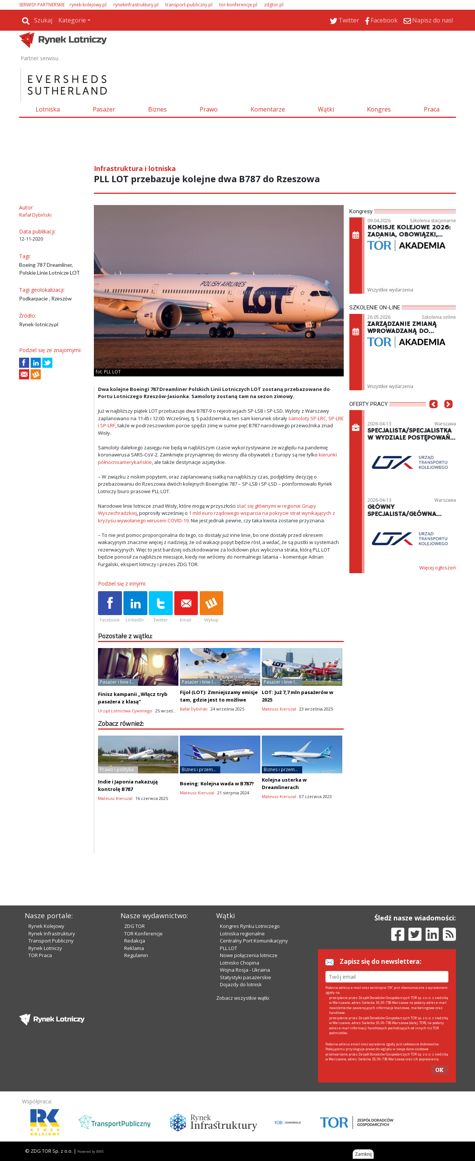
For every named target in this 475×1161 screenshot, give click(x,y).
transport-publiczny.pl (188, 4)
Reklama (134, 948)
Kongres (379, 109)
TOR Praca (40, 955)
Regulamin (136, 955)
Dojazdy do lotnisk (241, 984)
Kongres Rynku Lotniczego (250, 926)
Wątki (326, 109)
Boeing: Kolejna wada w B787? (217, 783)
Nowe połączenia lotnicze (249, 955)
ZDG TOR (134, 926)
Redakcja (134, 940)
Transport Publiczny (51, 940)
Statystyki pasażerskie (245, 977)
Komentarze (268, 109)
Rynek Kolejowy (46, 926)
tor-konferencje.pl (238, 4)
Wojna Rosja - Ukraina (245, 969)
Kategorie (72, 20)
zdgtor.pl (274, 4)
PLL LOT (228, 948)
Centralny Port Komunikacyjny (254, 940)
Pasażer (104, 109)
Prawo (209, 109)
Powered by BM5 (90, 1151)
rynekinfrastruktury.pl (136, 4)
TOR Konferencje (143, 933)
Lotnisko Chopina (239, 962)
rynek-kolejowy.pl (88, 4)
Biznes (157, 109)
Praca (431, 109)
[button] (433, 415)
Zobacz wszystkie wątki (242, 998)
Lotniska (48, 109)
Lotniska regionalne (242, 933)
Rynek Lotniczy (45, 948)
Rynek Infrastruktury (51, 933)
